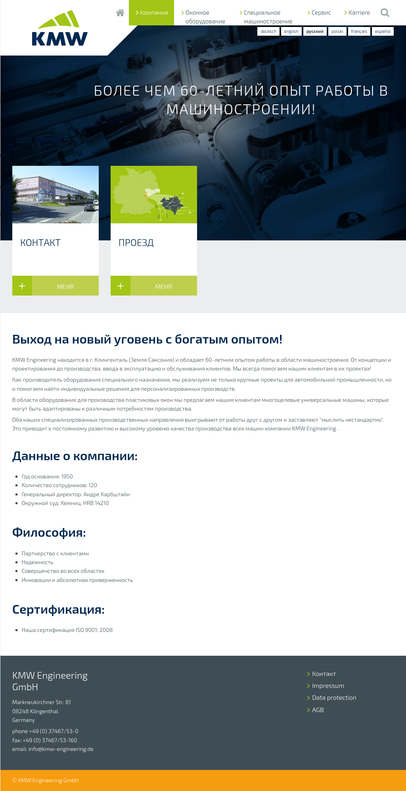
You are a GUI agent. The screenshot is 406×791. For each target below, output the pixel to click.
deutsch (268, 31)
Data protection (334, 697)
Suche (384, 12)
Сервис (321, 12)
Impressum (328, 685)
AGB (318, 709)
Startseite (119, 12)
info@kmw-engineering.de (61, 748)
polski (337, 31)
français (359, 31)
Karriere (359, 12)
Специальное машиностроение (268, 17)
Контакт (324, 673)
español (383, 31)
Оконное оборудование (205, 17)
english (291, 31)
